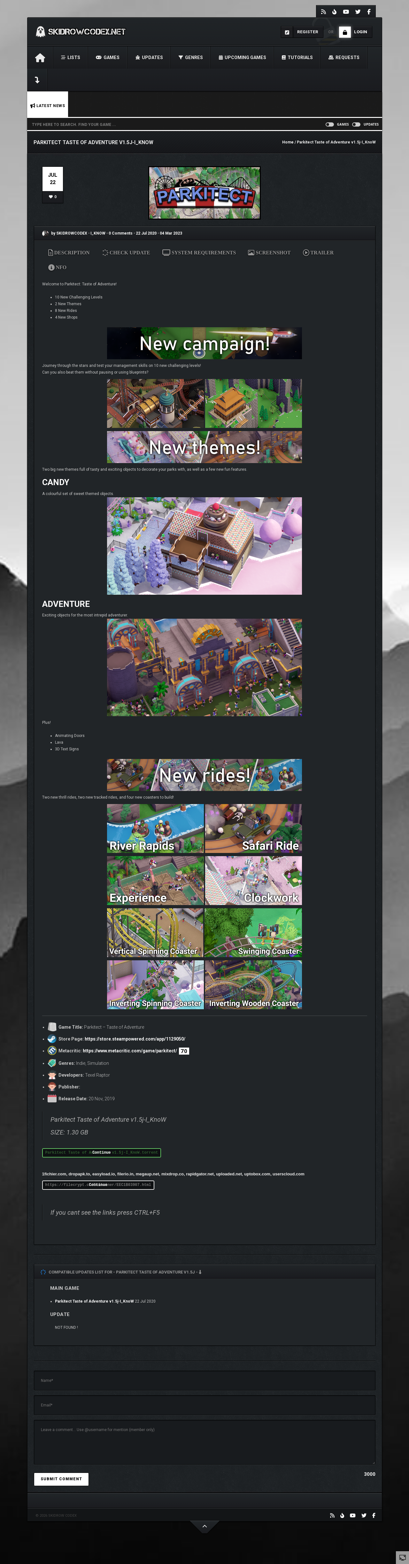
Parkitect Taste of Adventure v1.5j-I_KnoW (94, 1301)
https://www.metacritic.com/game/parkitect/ (130, 1050)
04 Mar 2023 (171, 233)
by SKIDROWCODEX (64, 233)
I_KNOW (98, 233)
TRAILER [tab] (318, 252)
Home (288, 142)
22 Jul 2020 (146, 233)
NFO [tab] (57, 267)
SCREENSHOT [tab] (269, 252)
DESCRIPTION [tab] (69, 252)
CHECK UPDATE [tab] (126, 252)
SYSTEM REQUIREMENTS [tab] (199, 252)
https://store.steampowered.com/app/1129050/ (135, 1038)
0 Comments (121, 233)
